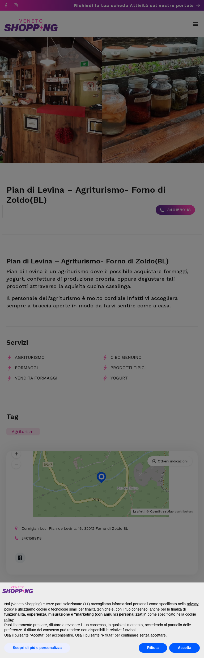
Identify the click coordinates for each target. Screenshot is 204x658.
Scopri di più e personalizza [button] (37, 648)
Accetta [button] (184, 648)
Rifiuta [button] (153, 648)
